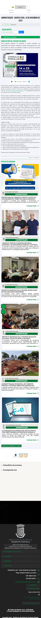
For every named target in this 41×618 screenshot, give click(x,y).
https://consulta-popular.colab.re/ (16, 90)
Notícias (8, 24)
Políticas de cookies (35, 599)
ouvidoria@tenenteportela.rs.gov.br (25, 582)
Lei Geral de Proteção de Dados (31, 603)
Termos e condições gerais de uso (31, 597)
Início (3, 24)
